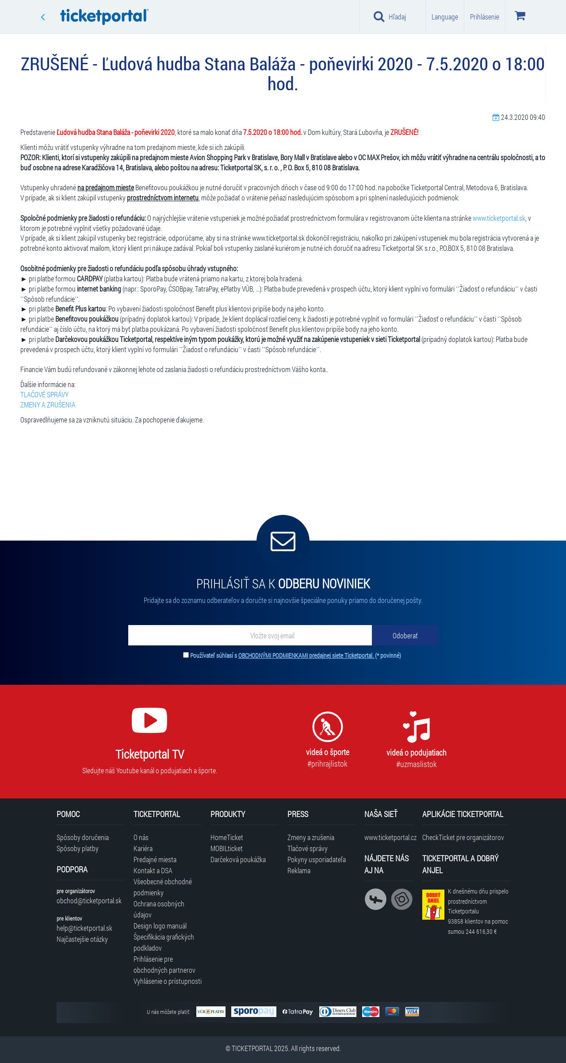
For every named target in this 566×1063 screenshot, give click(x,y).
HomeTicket (226, 837)
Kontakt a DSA (153, 870)
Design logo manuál (160, 925)
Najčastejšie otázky (82, 939)
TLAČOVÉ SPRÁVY (44, 394)
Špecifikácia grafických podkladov (164, 942)
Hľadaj (390, 16)
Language (445, 16)
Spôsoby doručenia (83, 837)
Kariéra (143, 848)
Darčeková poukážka (238, 859)
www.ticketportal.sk (499, 218)
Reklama (298, 870)
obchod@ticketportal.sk (89, 900)
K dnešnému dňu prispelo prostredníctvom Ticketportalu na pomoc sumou (478, 911)
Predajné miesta (155, 859)
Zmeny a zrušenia (310, 837)
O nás (141, 837)
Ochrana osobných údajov (159, 909)
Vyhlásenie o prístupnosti (168, 981)
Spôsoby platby (78, 848)
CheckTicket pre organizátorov (463, 837)
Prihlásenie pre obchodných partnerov (164, 964)
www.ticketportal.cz (388, 837)
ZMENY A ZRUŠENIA (48, 404)
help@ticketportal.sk (84, 928)
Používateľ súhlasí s (295, 655)
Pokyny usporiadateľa (316, 859)
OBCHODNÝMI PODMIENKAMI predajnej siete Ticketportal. (306, 655)
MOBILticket (226, 848)
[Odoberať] (405, 635)
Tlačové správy (307, 848)
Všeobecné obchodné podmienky (163, 887)
